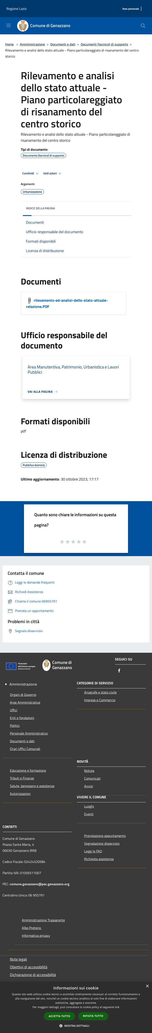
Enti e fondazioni (22, 717)
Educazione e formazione (28, 770)
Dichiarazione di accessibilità (33, 975)
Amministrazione (32, 44)
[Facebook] (119, 670)
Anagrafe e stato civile (100, 692)
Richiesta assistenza (99, 858)
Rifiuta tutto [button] (93, 1016)
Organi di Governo (23, 694)
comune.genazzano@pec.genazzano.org (40, 884)
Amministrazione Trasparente (43, 920)
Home (9, 44)
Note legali (18, 959)
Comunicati (92, 778)
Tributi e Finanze (22, 778)
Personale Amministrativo (29, 733)
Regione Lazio (16, 8)
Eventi (89, 814)
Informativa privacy (36, 935)
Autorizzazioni (20, 793)
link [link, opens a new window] (117, 1007)
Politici (15, 725)
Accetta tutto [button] (59, 1016)
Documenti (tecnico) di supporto (104, 44)
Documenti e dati (62, 44)
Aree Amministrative (25, 702)
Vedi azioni (53, 173)
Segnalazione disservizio (101, 843)
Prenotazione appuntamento (105, 835)
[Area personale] (130, 9)
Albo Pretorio (32, 927)
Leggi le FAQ (93, 851)
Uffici (13, 710)
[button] (76, 1026)
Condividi (31, 173)
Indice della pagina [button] (40, 208)
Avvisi (88, 786)
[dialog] (76, 1007)
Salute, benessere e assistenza (32, 785)
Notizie (89, 770)
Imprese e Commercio (99, 700)
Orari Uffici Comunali (25, 748)
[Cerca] (143, 25)
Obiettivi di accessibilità (28, 967)
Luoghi (89, 806)
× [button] (147, 986)
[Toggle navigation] (8, 25)
